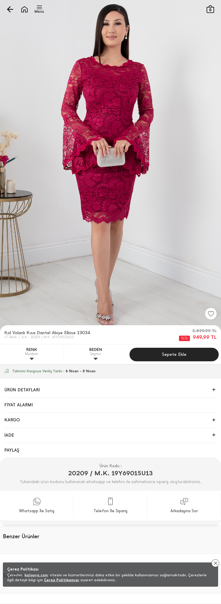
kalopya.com (36, 575)
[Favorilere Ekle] (211, 313)
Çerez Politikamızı (61, 580)
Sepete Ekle (174, 354)
